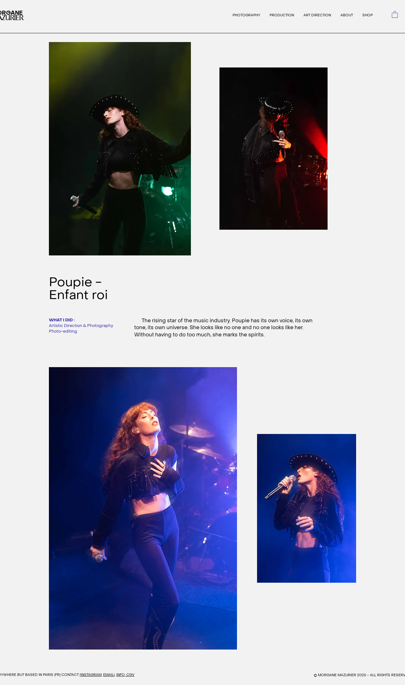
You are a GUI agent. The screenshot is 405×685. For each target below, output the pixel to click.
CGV (130, 674)
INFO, (121, 674)
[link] (395, 14)
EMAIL (108, 674)
